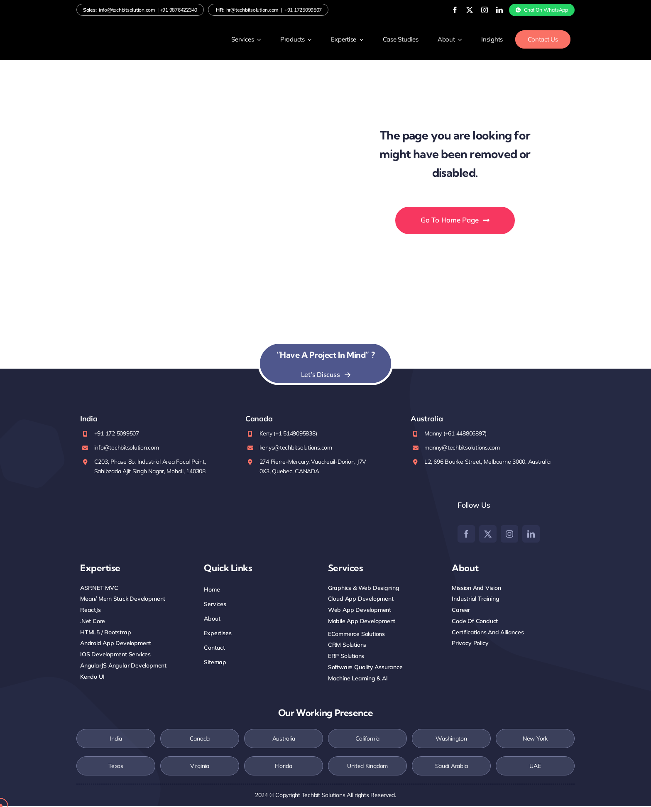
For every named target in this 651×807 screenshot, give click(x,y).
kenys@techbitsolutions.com (295, 448)
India (116, 739)
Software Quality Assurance (365, 667)
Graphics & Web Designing (363, 588)
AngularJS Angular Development (123, 666)
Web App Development (359, 610)
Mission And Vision (476, 588)
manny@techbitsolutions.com (461, 448)
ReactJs (90, 610)
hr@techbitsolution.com (252, 10)
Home (212, 590)
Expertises (217, 633)
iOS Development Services (115, 655)
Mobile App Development (361, 621)
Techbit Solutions (323, 796)
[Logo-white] (113, 35)
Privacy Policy (470, 644)
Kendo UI (92, 677)
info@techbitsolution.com (127, 10)
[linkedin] (490, 10)
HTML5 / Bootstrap (105, 632)
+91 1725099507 (303, 10)
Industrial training (475, 599)
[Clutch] (416, 521)
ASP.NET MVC (99, 588)
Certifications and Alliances (488, 632)
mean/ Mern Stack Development (122, 599)
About (212, 619)
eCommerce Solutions (356, 634)
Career (461, 610)
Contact (214, 648)
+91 (178, 10)
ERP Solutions (346, 656)
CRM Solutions (347, 645)
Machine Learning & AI (358, 678)
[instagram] (475, 10)
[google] (355, 517)
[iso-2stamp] (109, 503)
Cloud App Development (361, 599)
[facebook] (446, 10)
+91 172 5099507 (116, 434)
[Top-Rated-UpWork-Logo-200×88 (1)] (299, 518)
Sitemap (215, 663)
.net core (92, 621)
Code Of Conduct (475, 621)
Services (215, 604)
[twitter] (461, 10)
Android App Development (115, 644)
